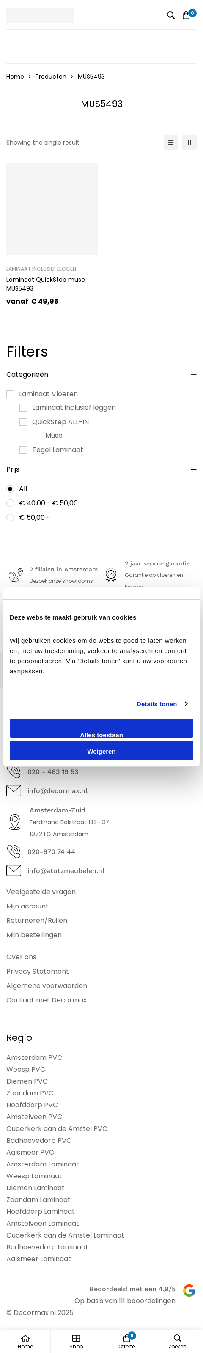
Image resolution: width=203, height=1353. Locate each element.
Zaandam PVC (30, 1093)
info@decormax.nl (57, 791)
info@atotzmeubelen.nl (65, 871)
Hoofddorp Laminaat (40, 1211)
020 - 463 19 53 (52, 772)
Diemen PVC (27, 1081)
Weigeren (101, 751)
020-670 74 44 (51, 852)
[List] (171, 142)
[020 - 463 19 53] (13, 771)
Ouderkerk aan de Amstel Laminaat (65, 1235)
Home (15, 76)
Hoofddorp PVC (32, 1105)
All (23, 489)
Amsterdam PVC (34, 1057)
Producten (51, 76)
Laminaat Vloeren (48, 394)
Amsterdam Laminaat (42, 1164)
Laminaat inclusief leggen (74, 407)
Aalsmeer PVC (30, 1152)
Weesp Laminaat (34, 1176)
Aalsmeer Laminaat (38, 1259)
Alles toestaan (101, 734)
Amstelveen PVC (34, 1117)
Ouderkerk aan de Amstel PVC (56, 1128)
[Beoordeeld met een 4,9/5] (189, 1290)
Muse (54, 435)
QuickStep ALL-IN (60, 422)
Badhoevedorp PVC (38, 1140)
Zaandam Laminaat (38, 1200)
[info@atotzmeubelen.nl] (13, 870)
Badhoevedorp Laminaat (47, 1247)
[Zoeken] (170, 15)
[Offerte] (186, 15)
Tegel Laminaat (57, 450)
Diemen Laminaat (35, 1188)
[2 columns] (189, 142)
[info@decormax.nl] (13, 790)
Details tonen (157, 704)
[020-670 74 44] (13, 851)
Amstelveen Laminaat (42, 1223)
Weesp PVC (25, 1069)
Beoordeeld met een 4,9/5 (132, 1289)
